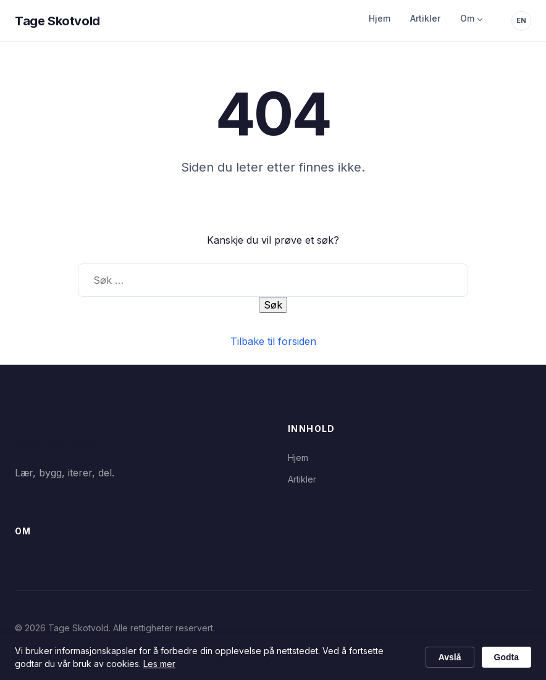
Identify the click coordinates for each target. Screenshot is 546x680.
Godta (506, 657)
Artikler (425, 18)
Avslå (450, 657)
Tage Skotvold (57, 21)
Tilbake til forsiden (273, 341)
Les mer (159, 663)
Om (467, 18)
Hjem (379, 18)
